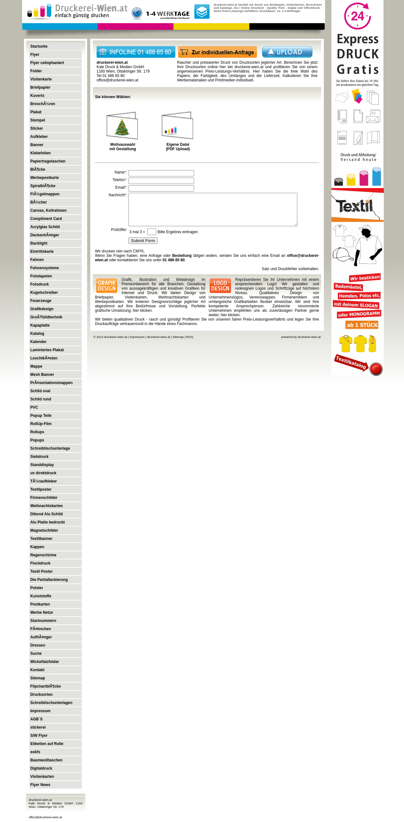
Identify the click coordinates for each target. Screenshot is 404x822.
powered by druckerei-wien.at (301, 337)
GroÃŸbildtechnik (46, 317)
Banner (36, 145)
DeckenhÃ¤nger (44, 235)
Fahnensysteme (44, 268)
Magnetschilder (44, 530)
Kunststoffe (40, 596)
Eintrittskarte (42, 251)
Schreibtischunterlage (50, 448)
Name (120, 172)
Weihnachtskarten (46, 506)
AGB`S (36, 719)
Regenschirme (43, 555)
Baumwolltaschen (46, 760)
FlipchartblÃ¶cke (45, 686)
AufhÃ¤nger (41, 637)
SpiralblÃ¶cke (42, 186)
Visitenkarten (42, 776)
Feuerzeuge (40, 301)
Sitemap (37, 678)
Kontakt (37, 670)
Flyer (34, 54)
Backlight (38, 243)
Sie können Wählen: (113, 97)
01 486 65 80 (174, 260)
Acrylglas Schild (45, 227)
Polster (36, 588)
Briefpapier (40, 87)
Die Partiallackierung (49, 579)
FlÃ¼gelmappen (45, 194)
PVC (34, 407)
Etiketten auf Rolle (46, 744)
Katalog (37, 333)
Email (120, 187)
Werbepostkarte (44, 177)
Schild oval (40, 391)
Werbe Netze (41, 612)
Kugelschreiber (44, 292)
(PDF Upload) (178, 149)
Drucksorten (41, 694)
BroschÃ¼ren (42, 104)
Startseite (39, 46)
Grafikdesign (41, 309)
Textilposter (40, 489)
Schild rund (40, 399)
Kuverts (37, 95)
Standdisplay (42, 465)
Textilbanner (41, 538)
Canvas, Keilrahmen (48, 210)
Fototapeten (41, 276)
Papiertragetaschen (47, 161)
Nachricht (117, 195)
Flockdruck (40, 563)
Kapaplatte (40, 325)
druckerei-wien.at (249, 67)
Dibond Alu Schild (46, 514)
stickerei (38, 727)
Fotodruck (39, 284)
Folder (36, 71)
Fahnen (37, 259)
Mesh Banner (42, 374)
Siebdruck (39, 456)
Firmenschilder (43, 497)
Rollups (37, 432)
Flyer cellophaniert (47, 63)
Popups (37, 440)
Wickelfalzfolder (44, 661)
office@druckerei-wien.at (45, 817)
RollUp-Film (40, 424)
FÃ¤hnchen (40, 629)
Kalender (38, 342)
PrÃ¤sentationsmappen (51, 383)
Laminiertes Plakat (47, 350)
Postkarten (40, 604)
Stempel (37, 120)
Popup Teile (40, 415)
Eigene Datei (178, 144)
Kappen (37, 547)
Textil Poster (41, 571)
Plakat (35, 112)
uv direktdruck (43, 473)
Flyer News (40, 785)
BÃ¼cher (38, 202)
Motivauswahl (122, 144)
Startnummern (43, 620)
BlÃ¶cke (37, 169)
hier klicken (142, 310)
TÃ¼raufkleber (43, 481)
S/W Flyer (39, 735)
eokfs (35, 752)
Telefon (118, 180)
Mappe (36, 366)
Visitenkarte (41, 79)
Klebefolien (40, 153)
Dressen (37, 645)
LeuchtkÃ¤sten (43, 358)
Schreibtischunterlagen (51, 703)
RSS (189, 337)
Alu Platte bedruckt (47, 522)
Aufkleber (39, 136)
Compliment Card (46, 218)
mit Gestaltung (123, 149)
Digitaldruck (41, 768)
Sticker (36, 128)
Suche (36, 653)
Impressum (40, 711)
